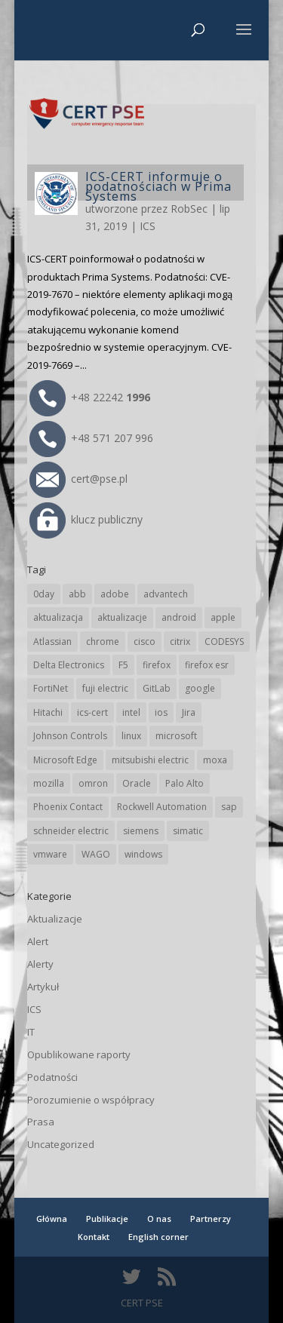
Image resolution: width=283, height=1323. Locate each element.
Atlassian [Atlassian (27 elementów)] (52, 641)
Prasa (40, 1121)
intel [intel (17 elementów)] (131, 712)
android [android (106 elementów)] (178, 617)
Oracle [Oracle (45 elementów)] (136, 783)
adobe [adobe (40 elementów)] (114, 594)
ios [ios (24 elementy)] (161, 712)
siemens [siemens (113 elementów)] (140, 830)
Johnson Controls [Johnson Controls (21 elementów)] (70, 735)
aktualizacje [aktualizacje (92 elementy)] (122, 617)
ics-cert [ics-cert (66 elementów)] (92, 712)
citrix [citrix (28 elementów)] (180, 641)
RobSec (189, 208)
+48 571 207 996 (91, 438)
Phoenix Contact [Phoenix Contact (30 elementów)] (68, 806)
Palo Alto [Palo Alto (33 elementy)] (184, 783)
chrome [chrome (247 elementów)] (102, 641)
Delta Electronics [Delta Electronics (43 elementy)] (68, 664)
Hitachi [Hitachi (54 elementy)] (48, 712)
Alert (37, 941)
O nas (159, 1218)
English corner (158, 1236)
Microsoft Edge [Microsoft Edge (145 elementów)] (65, 760)
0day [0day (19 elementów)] (43, 594)
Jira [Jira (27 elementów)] (188, 712)
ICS (147, 226)
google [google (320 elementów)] (200, 688)
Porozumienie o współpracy (91, 1100)
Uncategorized (60, 1144)
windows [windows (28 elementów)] (143, 854)
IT (31, 1032)
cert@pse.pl (78, 478)
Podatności (52, 1077)
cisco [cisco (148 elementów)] (144, 641)
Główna (51, 1218)
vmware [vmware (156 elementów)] (50, 854)
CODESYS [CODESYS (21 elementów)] (224, 641)
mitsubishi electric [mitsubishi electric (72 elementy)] (150, 760)
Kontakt (93, 1236)
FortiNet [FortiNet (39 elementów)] (50, 688)
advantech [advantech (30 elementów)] (165, 594)
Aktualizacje (54, 918)
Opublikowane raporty (79, 1054)
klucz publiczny (86, 519)
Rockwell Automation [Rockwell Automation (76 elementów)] (162, 806)
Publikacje (107, 1218)
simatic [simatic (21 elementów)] (188, 830)
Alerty (40, 964)
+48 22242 (89, 397)
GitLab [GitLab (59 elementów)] (157, 688)
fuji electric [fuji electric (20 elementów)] (105, 688)
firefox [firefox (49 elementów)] (157, 664)
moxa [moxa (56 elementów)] (215, 760)
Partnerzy (210, 1218)
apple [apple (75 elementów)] (223, 617)
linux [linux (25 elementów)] (131, 735)
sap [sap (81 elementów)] (229, 806)
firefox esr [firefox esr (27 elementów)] (207, 664)
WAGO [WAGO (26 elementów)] (96, 854)
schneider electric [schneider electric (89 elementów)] (71, 830)
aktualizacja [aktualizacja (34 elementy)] (58, 617)
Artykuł (43, 986)
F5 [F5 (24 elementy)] (123, 664)
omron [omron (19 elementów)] (93, 783)
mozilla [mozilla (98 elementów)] (48, 783)
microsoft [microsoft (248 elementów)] (176, 735)
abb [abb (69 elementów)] (77, 594)
